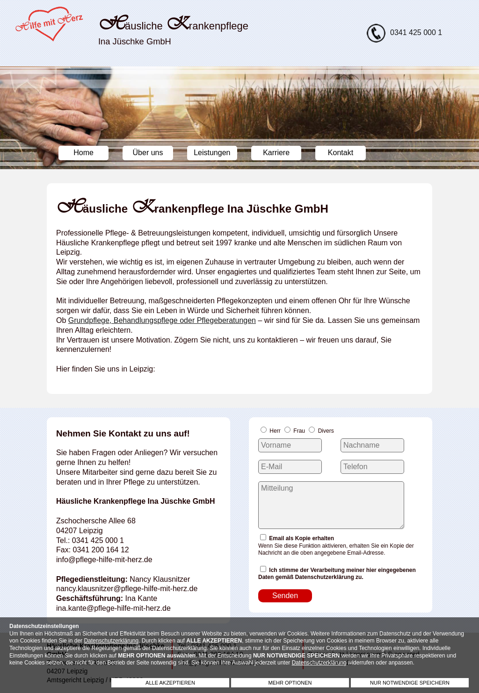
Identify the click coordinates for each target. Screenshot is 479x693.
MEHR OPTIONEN (290, 683)
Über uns (148, 153)
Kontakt (340, 153)
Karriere (276, 153)
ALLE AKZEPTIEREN (170, 683)
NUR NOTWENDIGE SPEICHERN (410, 683)
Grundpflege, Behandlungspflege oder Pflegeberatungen (162, 320)
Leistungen (212, 153)
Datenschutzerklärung (111, 640)
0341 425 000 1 (416, 32)
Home (83, 153)
